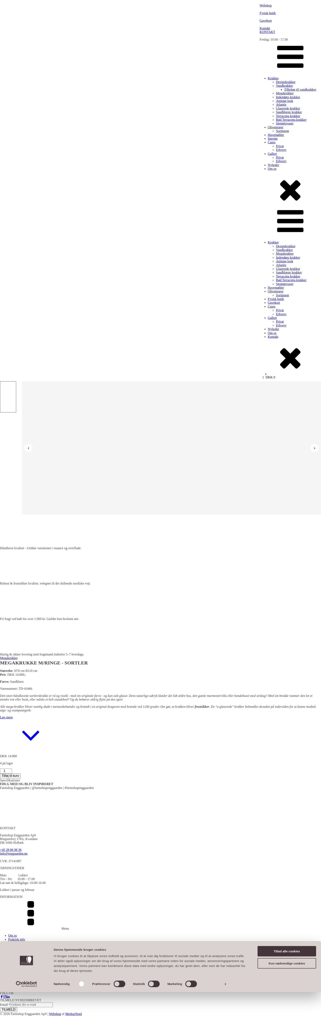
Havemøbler (276, 135)
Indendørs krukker (288, 97)
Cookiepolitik (17, 954)
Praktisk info (16, 939)
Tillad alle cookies (287, 975)
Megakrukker (285, 93)
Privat (280, 146)
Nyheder (273, 165)
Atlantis (281, 104)
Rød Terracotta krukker (291, 119)
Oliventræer (275, 127)
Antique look (284, 101)
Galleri (272, 153)
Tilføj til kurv (10, 775)
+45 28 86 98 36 (10, 850)
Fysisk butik (276, 299)
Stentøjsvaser (284, 123)
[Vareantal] (6, 770)
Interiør (273, 138)
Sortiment (282, 131)
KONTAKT (267, 32)
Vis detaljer (213, 1008)
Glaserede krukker (288, 108)
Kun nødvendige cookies (287, 987)
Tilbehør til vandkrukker (300, 89)
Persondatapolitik (19, 950)
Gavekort (274, 302)
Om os (272, 168)
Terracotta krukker (288, 116)
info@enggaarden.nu (13, 853)
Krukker (273, 78)
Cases (271, 142)
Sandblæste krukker (289, 112)
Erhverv (281, 150)
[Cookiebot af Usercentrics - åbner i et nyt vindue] (26, 1008)
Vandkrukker (284, 85)
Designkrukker (285, 82)
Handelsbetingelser (20, 947)
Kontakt (273, 336)
